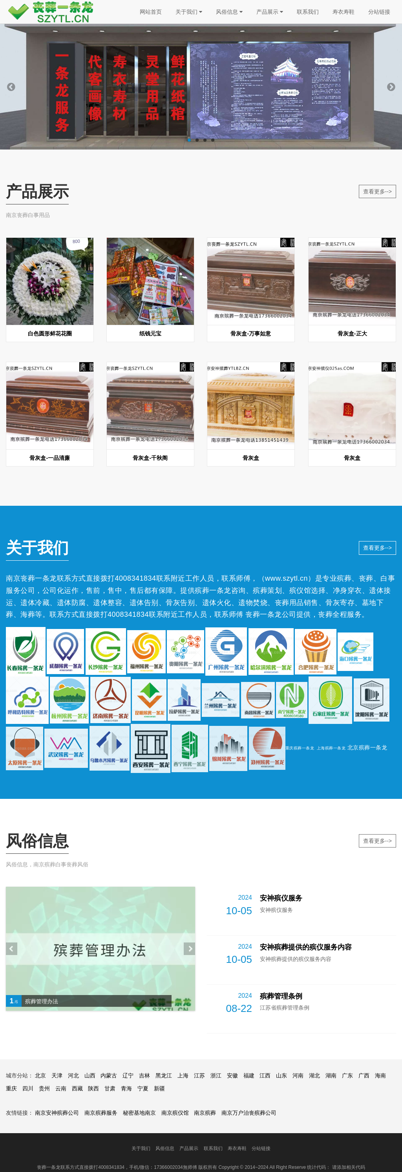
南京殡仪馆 (175, 1113)
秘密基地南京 (139, 1113)
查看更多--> (377, 191)
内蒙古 (108, 1075)
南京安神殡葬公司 (57, 1113)
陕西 (93, 1088)
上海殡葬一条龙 (331, 748)
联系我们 (308, 12)
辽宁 (127, 1075)
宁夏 (142, 1088)
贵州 (44, 1088)
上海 (182, 1075)
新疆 (159, 1088)
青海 (126, 1088)
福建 (248, 1075)
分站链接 (379, 12)
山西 (89, 1075)
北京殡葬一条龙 (367, 747)
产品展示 (269, 12)
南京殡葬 (205, 1113)
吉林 (144, 1075)
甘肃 (109, 1088)
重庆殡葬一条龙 (299, 748)
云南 (60, 1088)
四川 (27, 1088)
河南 (297, 1075)
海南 (380, 1075)
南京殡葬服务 (100, 1113)
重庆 (11, 1088)
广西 (363, 1075)
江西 (264, 1075)
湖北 (314, 1075)
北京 (40, 1075)
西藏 (77, 1088)
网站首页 (151, 12)
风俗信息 (229, 12)
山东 (281, 1075)
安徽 (232, 1075)
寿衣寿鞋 (343, 12)
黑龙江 (163, 1075)
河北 (73, 1075)
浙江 (215, 1075)
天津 (56, 1075)
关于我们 (188, 12)
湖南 (330, 1075)
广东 (347, 1075)
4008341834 (135, 578)
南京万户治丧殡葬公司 (248, 1113)
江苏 (199, 1075)
